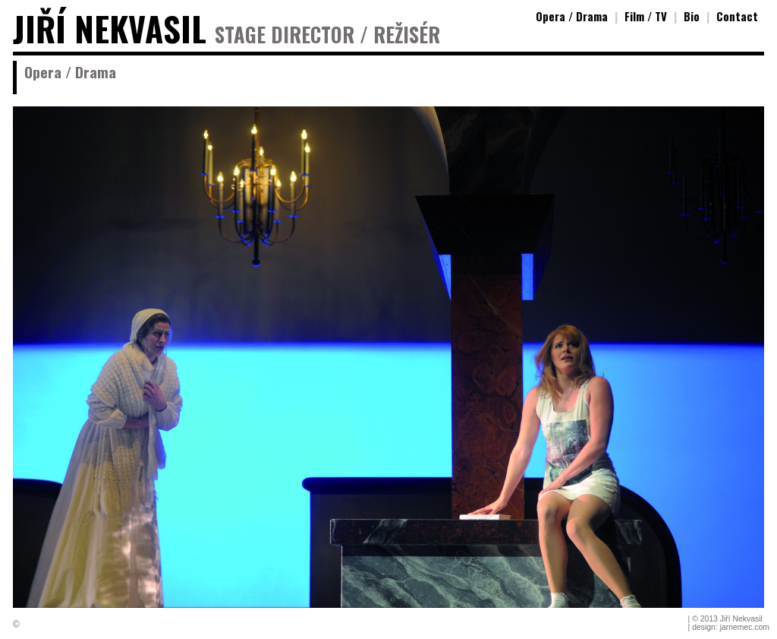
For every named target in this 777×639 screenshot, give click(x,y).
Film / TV (645, 16)
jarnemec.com (744, 627)
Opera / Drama (572, 16)
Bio (692, 16)
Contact (737, 16)
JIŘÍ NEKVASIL (109, 28)
